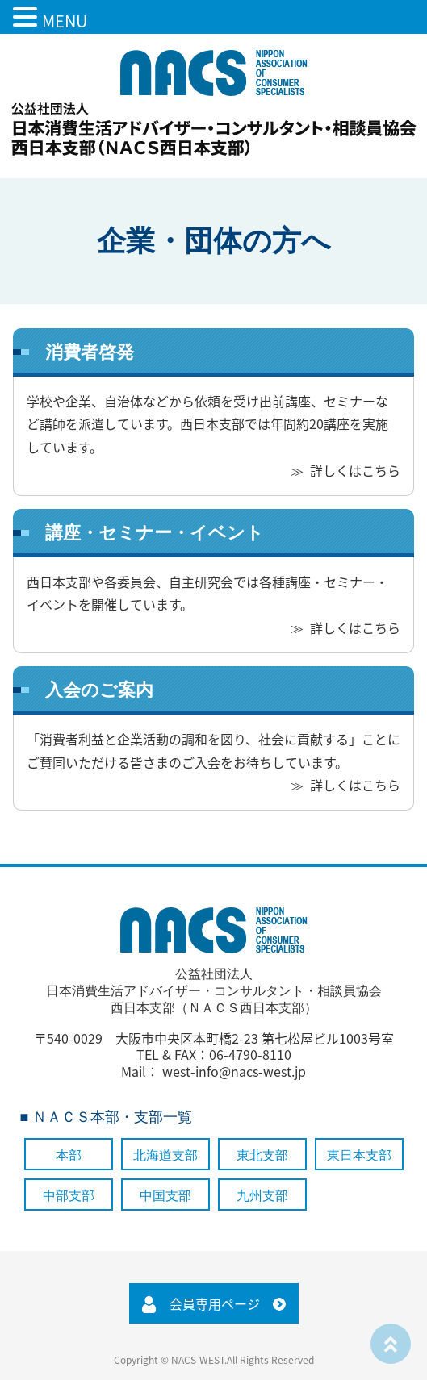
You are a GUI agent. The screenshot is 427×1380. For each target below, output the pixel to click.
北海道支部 (165, 1155)
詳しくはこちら (355, 470)
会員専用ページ (215, 1303)
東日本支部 (359, 1155)
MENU (64, 20)
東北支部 (262, 1155)
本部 (69, 1155)
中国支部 (165, 1196)
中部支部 (68, 1196)
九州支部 (262, 1196)
